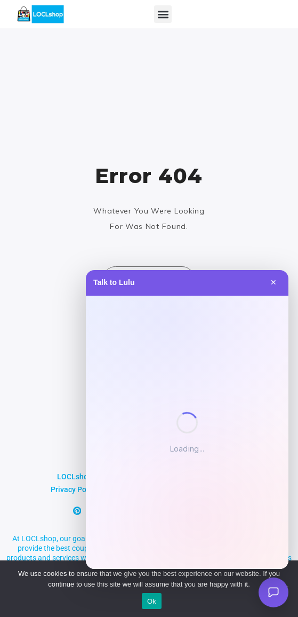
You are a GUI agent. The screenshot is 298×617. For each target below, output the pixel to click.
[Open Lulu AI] (273, 592)
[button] (163, 14)
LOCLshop (74, 476)
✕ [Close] (273, 282)
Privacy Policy (74, 489)
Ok (151, 601)
